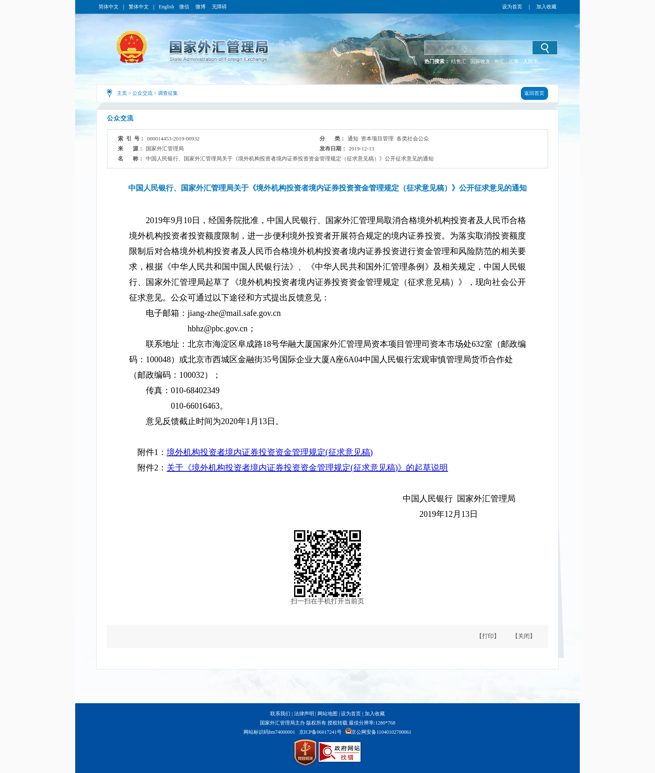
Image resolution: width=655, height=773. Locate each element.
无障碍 (219, 7)
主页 (122, 93)
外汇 (500, 61)
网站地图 (327, 714)
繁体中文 (139, 7)
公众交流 (142, 93)
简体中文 (109, 7)
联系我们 (280, 714)
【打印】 (488, 636)
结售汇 (458, 61)
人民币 (530, 61)
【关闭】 (524, 636)
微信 (184, 7)
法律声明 (304, 714)
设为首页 (512, 7)
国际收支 (480, 61)
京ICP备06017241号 (320, 732)
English (166, 7)
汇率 (514, 61)
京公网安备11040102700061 (381, 732)
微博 (201, 7)
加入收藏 (546, 7)
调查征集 (168, 93)
